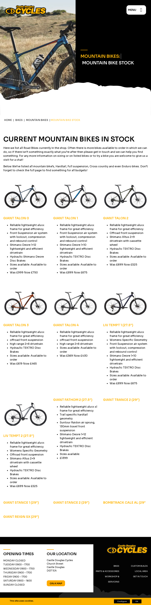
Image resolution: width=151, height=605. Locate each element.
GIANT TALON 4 (66, 325)
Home (8, 120)
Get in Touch (140, 576)
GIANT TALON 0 (16, 218)
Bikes (19, 120)
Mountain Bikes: (100, 56)
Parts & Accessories (107, 571)
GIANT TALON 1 (65, 218)
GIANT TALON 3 (16, 325)
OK (136, 601)
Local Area (141, 571)
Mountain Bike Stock (108, 63)
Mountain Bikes (37, 120)
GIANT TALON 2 (115, 218)
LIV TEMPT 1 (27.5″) (118, 325)
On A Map (56, 583)
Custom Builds (139, 566)
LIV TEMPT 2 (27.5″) (18, 436)
